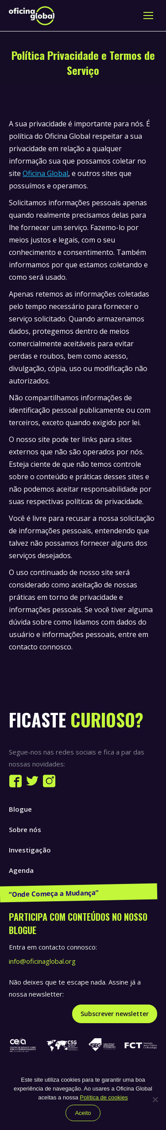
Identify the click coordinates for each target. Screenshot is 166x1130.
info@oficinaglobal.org (42, 961)
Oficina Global (45, 173)
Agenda (21, 870)
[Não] (155, 1099)
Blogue (20, 809)
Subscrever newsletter (115, 1013)
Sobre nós (25, 829)
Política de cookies (103, 1097)
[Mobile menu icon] (148, 15)
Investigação (30, 849)
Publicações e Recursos (47, 890)
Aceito (83, 1113)
